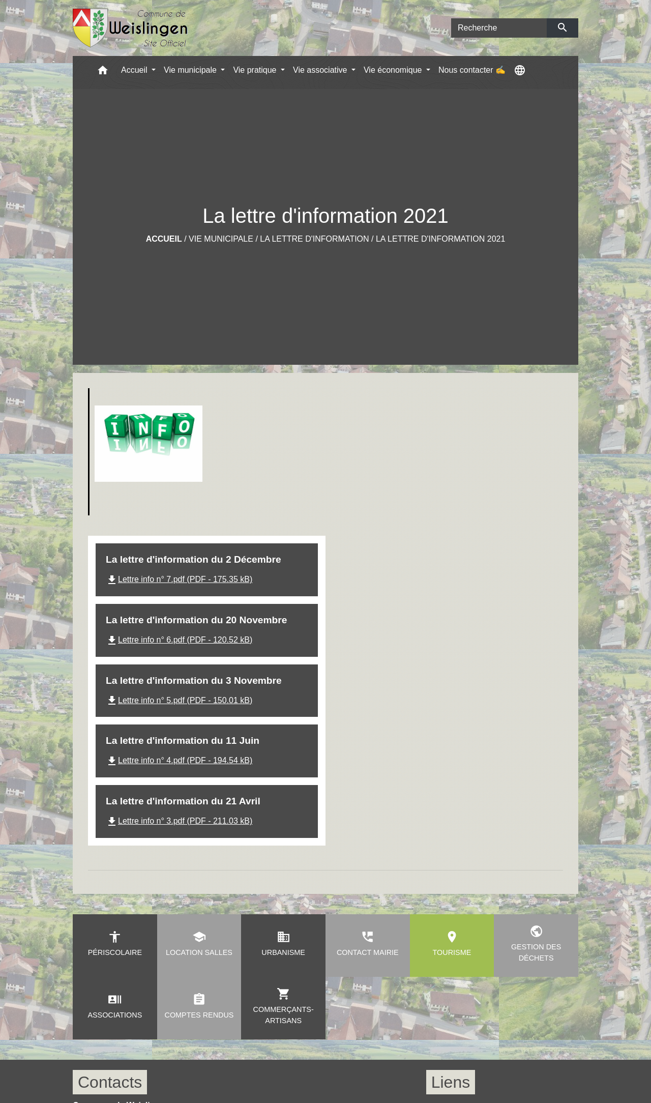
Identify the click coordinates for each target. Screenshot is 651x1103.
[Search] (499, 28)
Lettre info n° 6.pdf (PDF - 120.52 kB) (179, 639)
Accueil (164, 239)
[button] (102, 72)
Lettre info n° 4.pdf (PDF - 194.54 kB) (179, 760)
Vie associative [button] (321, 70)
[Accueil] (130, 28)
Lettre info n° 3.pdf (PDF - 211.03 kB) (179, 821)
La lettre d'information (314, 239)
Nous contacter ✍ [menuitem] (472, 70)
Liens (450, 1082)
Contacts (110, 1082)
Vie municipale (221, 239)
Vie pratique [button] (256, 70)
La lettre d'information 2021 (440, 239)
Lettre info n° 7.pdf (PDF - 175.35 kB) (179, 579)
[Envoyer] (563, 28)
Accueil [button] (135, 70)
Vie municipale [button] (191, 70)
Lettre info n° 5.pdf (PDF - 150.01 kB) (179, 700)
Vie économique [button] (394, 70)
